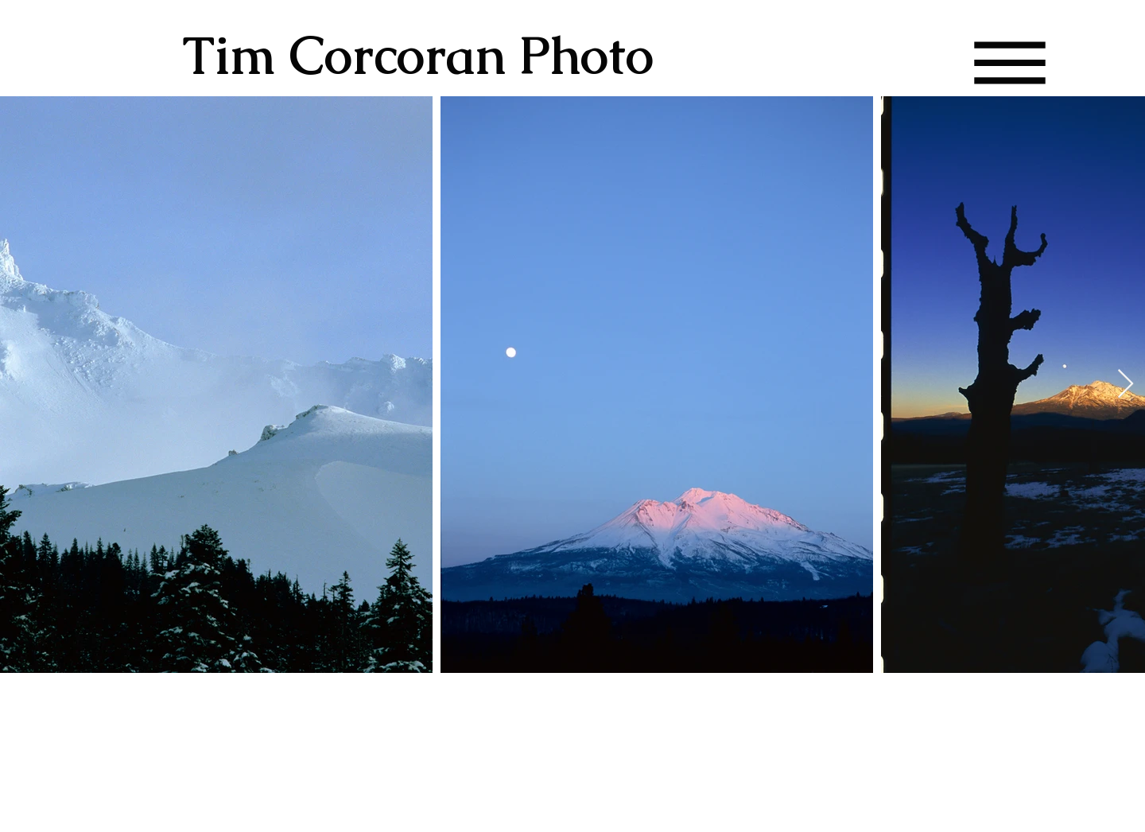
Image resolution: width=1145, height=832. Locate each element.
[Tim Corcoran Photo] (447, 55)
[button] (1010, 63)
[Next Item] (1125, 384)
